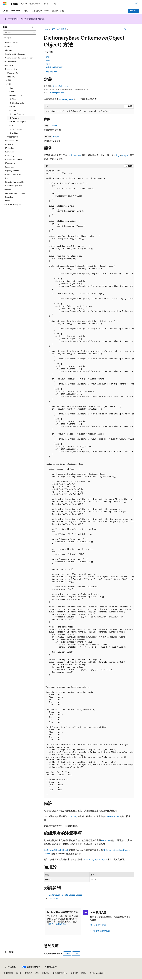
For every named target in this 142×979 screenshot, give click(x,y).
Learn (46, 29)
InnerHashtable (112, 816)
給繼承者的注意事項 (54, 67)
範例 (48, 60)
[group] (89, 483)
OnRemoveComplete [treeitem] (17, 121)
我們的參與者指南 (57, 924)
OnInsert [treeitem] (13, 110)
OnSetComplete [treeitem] (15, 129)
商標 (83, 973)
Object (54, 125)
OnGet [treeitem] (12, 106)
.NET (53, 29)
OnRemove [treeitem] (14, 118)
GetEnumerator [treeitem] (15, 95)
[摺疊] (32, 27)
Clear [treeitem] (11, 88)
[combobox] (19, 32)
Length (124, 155)
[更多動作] (132, 29)
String (116, 155)
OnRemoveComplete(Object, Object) (65, 894)
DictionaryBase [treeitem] (13, 73)
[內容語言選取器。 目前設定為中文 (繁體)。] (10, 967)
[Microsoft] (5, 3)
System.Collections (60, 86)
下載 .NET (133, 10)
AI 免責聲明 (8, 973)
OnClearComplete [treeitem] (16, 103)
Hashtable (105, 840)
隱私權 (45, 973)
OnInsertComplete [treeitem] (16, 114)
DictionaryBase (66, 99)
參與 (37, 973)
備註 (48, 64)
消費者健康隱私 (59, 973)
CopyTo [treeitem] (12, 91)
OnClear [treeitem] (12, 99)
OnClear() (53, 898)
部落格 (27, 973)
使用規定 (74, 973)
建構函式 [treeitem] (11, 76)
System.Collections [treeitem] (12, 42)
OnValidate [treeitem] (13, 133)
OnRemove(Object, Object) (56, 849)
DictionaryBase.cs (56, 92)
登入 (137, 3)
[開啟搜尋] (131, 3)
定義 (48, 57)
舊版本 (18, 973)
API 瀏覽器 (61, 29)
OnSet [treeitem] (12, 125)
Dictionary (72, 816)
